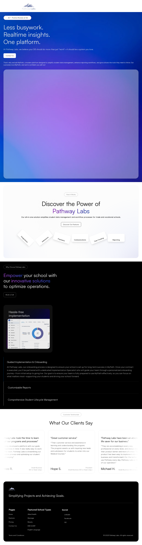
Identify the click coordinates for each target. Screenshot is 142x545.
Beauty (30, 522)
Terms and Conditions (16, 535)
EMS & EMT (31, 526)
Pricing (11, 522)
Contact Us (13, 526)
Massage (31, 518)
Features (12, 518)
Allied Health (32, 514)
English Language (34, 530)
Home (11, 514)
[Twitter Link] (66, 515)
